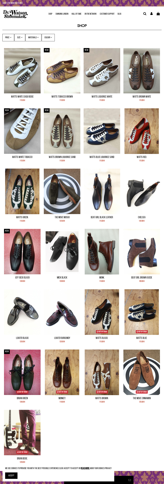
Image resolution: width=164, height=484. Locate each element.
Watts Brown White (142, 96)
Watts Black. (102, 338)
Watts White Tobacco (22, 157)
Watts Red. (142, 157)
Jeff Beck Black (22, 277)
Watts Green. (22, 217)
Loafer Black (22, 338)
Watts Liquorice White (102, 96)
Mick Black (62, 277)
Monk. (102, 277)
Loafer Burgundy (62, 338)
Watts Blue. (141, 338)
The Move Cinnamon (142, 398)
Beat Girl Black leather (102, 217)
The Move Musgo (62, 217)
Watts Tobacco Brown (62, 96)
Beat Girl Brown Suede (141, 277)
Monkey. (62, 398)
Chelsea (142, 217)
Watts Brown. (101, 398)
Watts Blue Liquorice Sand (102, 157)
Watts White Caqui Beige (22, 96)
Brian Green (22, 398)
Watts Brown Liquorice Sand (62, 157)
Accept (11, 475)
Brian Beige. (22, 458)
